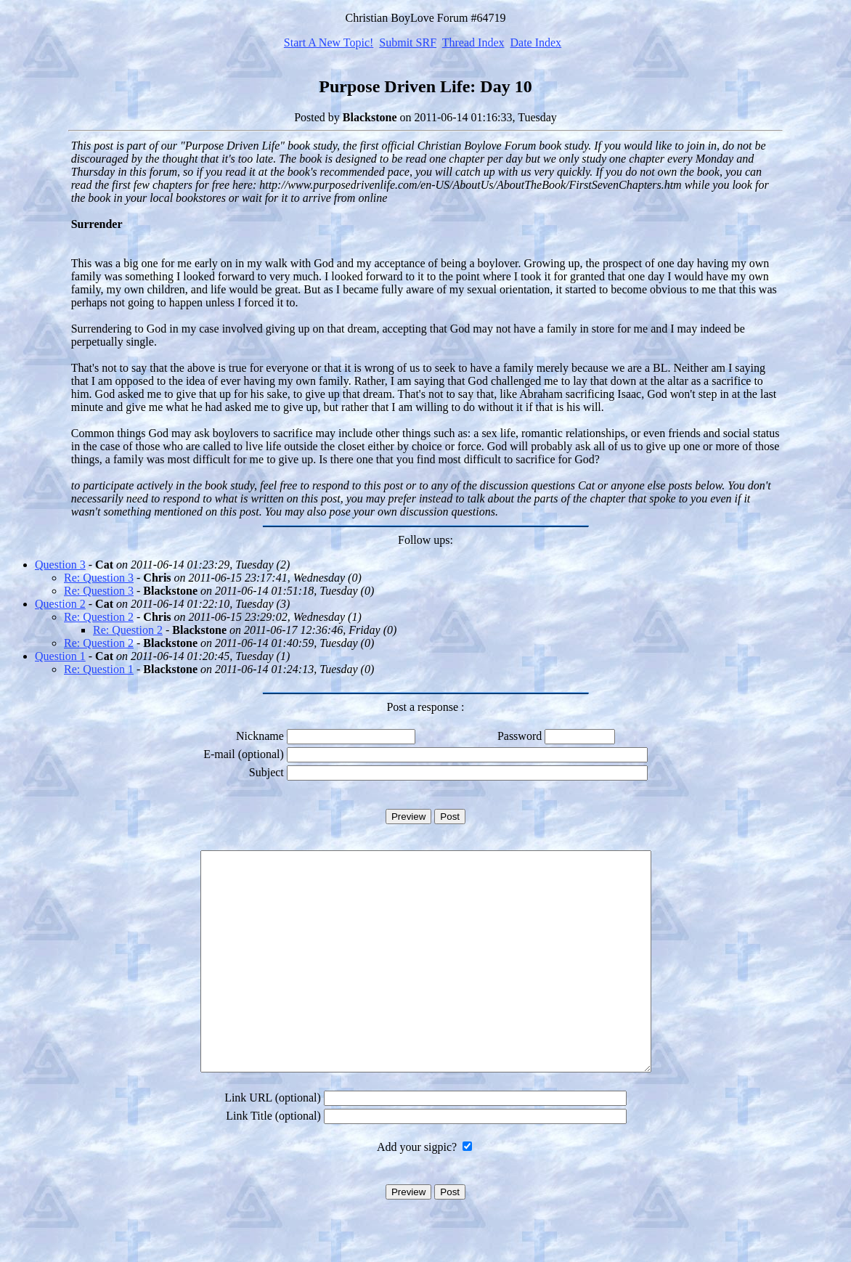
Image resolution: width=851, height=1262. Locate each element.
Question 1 (60, 656)
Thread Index (473, 42)
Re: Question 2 (99, 617)
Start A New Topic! (328, 42)
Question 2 (60, 604)
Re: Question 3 (99, 577)
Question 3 (60, 564)
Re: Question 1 (99, 669)
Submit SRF (407, 42)
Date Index (535, 42)
